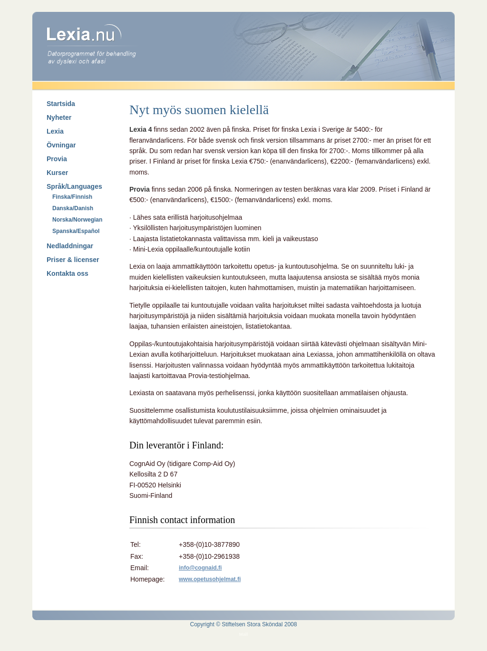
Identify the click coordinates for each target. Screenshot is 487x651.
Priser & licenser (73, 259)
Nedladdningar (70, 246)
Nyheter (59, 117)
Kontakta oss (67, 273)
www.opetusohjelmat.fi (210, 579)
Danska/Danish (72, 208)
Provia (57, 159)
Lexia (55, 131)
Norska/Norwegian (77, 219)
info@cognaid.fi (200, 567)
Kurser (57, 172)
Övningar (61, 145)
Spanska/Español (75, 231)
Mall (243, 634)
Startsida (61, 103)
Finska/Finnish (72, 197)
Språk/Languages (74, 186)
